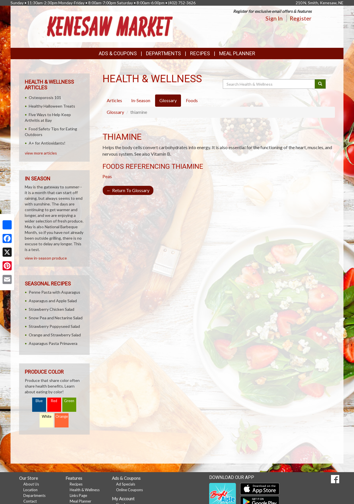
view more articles (41, 153)
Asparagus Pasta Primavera (53, 343)
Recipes (200, 53)
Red (54, 401)
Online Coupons (129, 489)
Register (301, 18)
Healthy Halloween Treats (52, 106)
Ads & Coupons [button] (118, 53)
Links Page (78, 495)
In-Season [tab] (140, 100)
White (47, 416)
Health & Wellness (85, 489)
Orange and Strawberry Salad (55, 334)
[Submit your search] (320, 84)
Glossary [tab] (168, 100)
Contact (30, 501)
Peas (107, 176)
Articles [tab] (114, 100)
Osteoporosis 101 (45, 97)
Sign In (274, 18)
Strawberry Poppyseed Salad (54, 326)
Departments (34, 495)
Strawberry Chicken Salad (51, 309)
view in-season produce (46, 258)
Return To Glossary (128, 190)
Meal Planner (237, 53)
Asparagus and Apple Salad (53, 300)
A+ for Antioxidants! (47, 143)
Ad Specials (125, 484)
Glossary (115, 112)
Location (30, 489)
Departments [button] (163, 53)
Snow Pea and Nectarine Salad (56, 317)
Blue (39, 401)
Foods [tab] (192, 100)
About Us (31, 484)
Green (69, 401)
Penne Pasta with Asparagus (54, 292)
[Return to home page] (110, 26)
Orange (61, 416)
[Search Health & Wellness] (269, 84)
